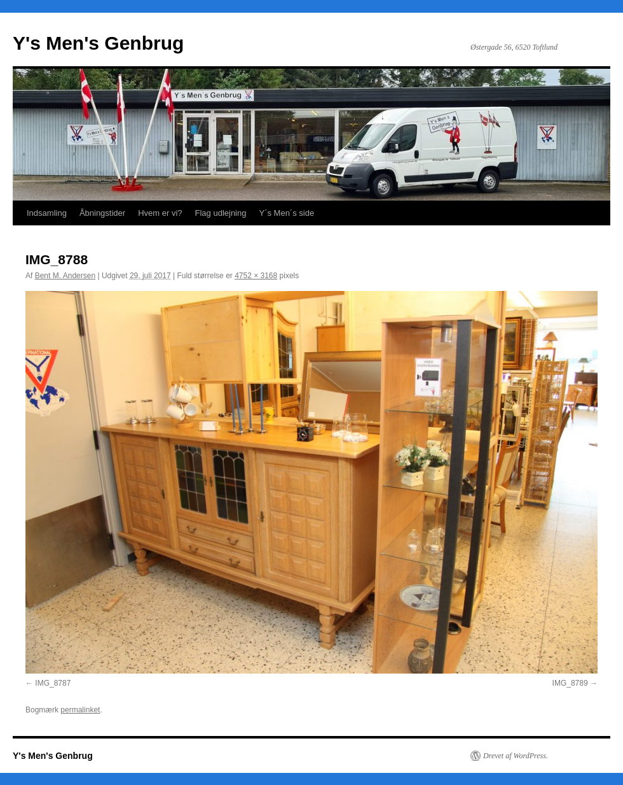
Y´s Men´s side (286, 213)
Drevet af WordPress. (515, 755)
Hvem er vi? (160, 213)
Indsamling (47, 213)
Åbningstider (102, 213)
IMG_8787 (53, 683)
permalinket (80, 709)
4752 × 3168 (256, 275)
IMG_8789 (570, 683)
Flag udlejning (221, 213)
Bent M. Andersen (65, 275)
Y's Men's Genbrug (98, 42)
